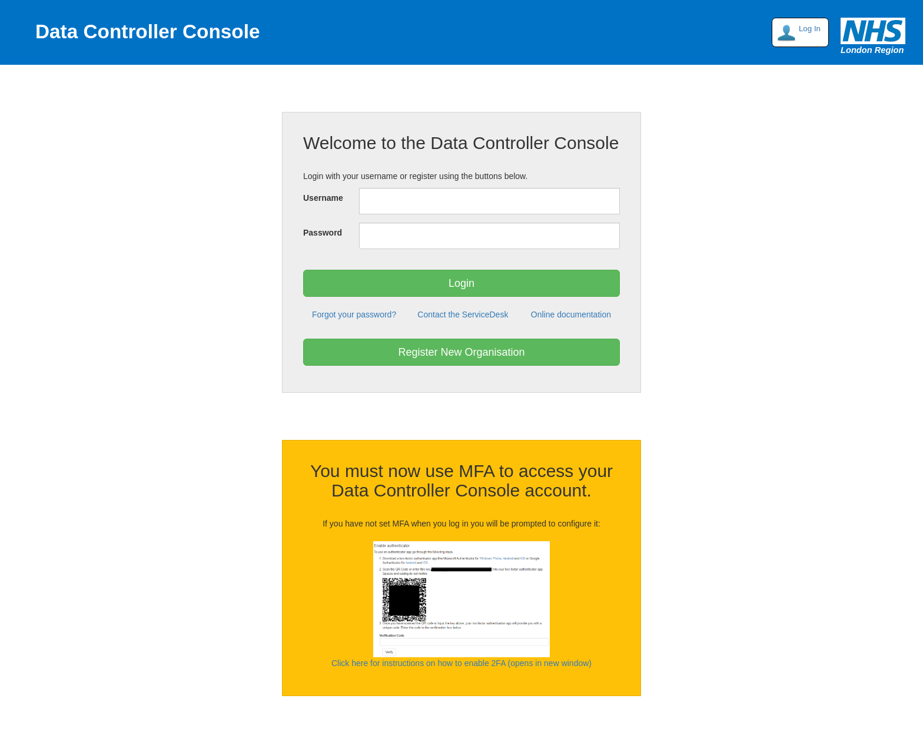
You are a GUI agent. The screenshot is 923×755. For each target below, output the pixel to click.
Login (461, 283)
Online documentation (571, 314)
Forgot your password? (354, 314)
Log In (810, 28)
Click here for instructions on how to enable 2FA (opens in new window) (461, 663)
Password (322, 232)
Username (323, 198)
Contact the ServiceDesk (462, 314)
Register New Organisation (461, 352)
